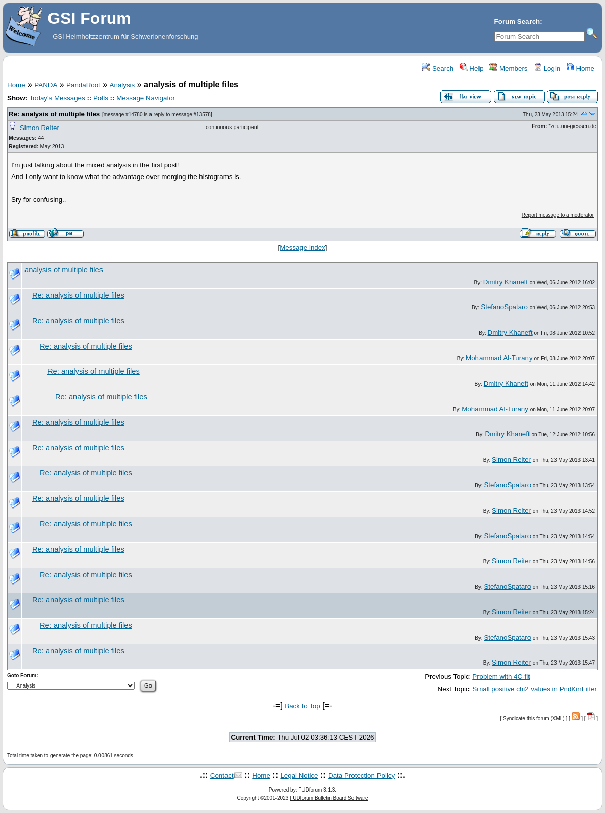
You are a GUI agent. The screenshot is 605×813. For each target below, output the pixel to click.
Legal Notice (299, 775)
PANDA (45, 85)
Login (547, 68)
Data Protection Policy (361, 775)
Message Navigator (145, 98)
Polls (100, 98)
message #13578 (191, 114)
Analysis (122, 85)
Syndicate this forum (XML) (534, 718)
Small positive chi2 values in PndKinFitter (534, 689)
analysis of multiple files (63, 270)
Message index (302, 247)
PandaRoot (83, 85)
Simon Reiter (39, 128)
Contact (222, 775)
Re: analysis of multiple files (54, 114)
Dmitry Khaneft (505, 282)
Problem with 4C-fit (501, 676)
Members (508, 68)
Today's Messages (57, 98)
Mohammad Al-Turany (499, 358)
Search (437, 68)
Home (580, 68)
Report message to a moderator (558, 215)
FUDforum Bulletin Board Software (329, 798)
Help (472, 68)
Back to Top (302, 706)
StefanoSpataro (504, 307)
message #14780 (123, 114)
